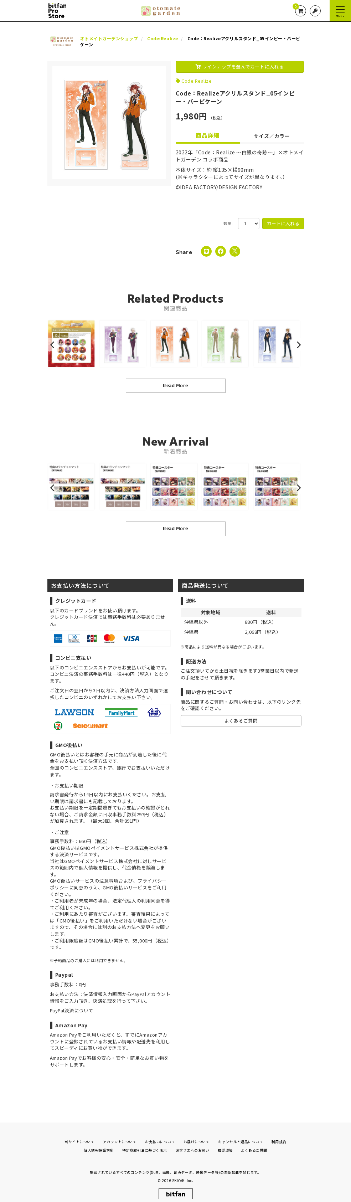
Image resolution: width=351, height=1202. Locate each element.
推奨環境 (225, 1144)
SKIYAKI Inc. (182, 1174)
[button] (53, 344)
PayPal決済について (71, 1010)
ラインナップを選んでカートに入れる (240, 66)
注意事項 (108, 880)
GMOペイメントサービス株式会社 (101, 861)
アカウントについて (120, 1136)
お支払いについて (160, 1136)
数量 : (228, 223)
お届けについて (197, 1136)
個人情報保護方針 (99, 1144)
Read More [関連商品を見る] (175, 385)
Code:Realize (196, 80)
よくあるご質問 (241, 720)
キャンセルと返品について (240, 1136)
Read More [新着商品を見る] (175, 528)
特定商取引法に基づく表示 (144, 1144)
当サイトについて (79, 1136)
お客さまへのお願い (193, 1144)
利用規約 (279, 1136)
